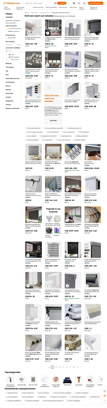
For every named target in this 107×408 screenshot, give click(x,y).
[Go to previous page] (48, 367)
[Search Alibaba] (39, 3)
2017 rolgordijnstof (83, 132)
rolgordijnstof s (41, 397)
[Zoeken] (61, 3)
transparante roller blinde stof (48, 136)
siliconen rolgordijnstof (73, 400)
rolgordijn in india (94, 397)
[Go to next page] (77, 367)
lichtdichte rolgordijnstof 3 (13, 400)
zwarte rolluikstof (31, 136)
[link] (104, 391)
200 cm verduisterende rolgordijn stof (52, 400)
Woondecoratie (45, 12)
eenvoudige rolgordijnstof (31, 400)
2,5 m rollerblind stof (52, 132)
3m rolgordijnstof (47, 140)
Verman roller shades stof (33, 128)
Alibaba (27, 12)
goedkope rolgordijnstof (81, 393)
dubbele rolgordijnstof (81, 136)
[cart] (79, 3)
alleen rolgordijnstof (43, 393)
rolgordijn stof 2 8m (11, 393)
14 (73, 367)
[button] (55, 3)
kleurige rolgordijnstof (32, 140)
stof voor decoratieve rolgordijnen (61, 393)
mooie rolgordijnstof (12, 397)
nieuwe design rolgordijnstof (78, 397)
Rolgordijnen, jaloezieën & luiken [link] (61, 12)
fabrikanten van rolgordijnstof (58, 397)
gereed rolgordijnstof (27, 397)
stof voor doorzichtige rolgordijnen (53, 128)
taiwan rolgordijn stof (68, 132)
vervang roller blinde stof (63, 140)
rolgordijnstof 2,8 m (66, 136)
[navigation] (13, 190)
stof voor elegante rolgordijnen (34, 132)
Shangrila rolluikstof (79, 140)
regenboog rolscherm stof (73, 128)
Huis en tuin (34, 12)
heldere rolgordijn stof (27, 393)
